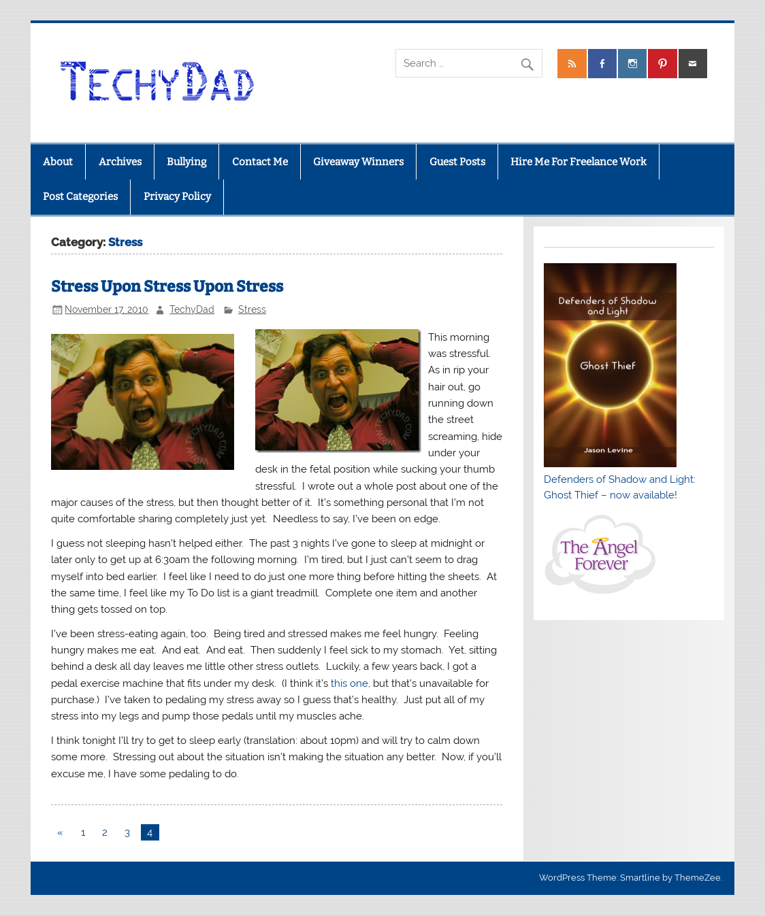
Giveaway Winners (358, 162)
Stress (252, 309)
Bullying (186, 162)
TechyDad (191, 309)
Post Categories (80, 196)
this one (349, 683)
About (58, 162)
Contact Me (260, 162)
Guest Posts (457, 162)
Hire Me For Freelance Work (578, 162)
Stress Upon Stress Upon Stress (167, 286)
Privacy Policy (177, 196)
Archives (120, 162)
